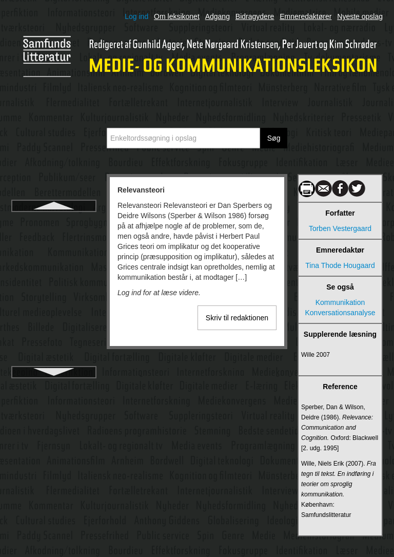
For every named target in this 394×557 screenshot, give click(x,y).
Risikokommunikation (54, 296)
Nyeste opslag (360, 16)
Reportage (53, 259)
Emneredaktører (305, 16)
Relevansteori (53, 222)
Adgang (217, 16)
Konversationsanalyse (340, 313)
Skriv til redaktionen (237, 318)
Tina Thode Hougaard (340, 265)
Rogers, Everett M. (54, 314)
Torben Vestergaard (340, 228)
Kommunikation (340, 302)
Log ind (136, 16)
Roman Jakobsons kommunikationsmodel (53, 338)
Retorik (54, 277)
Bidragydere (254, 16)
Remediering (53, 240)
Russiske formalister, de (54, 361)
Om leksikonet (177, 16)
